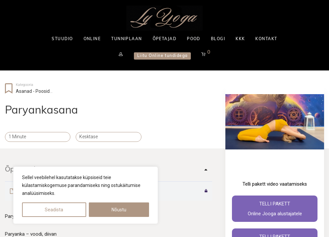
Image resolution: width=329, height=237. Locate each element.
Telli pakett (275, 210)
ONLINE (92, 39)
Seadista (54, 209)
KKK (240, 39)
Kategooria (24, 85)
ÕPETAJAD (165, 39)
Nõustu (119, 209)
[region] (85, 195)
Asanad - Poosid (33, 91)
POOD (193, 39)
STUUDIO (62, 39)
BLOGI (218, 39)
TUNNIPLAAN (126, 39)
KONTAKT (266, 39)
